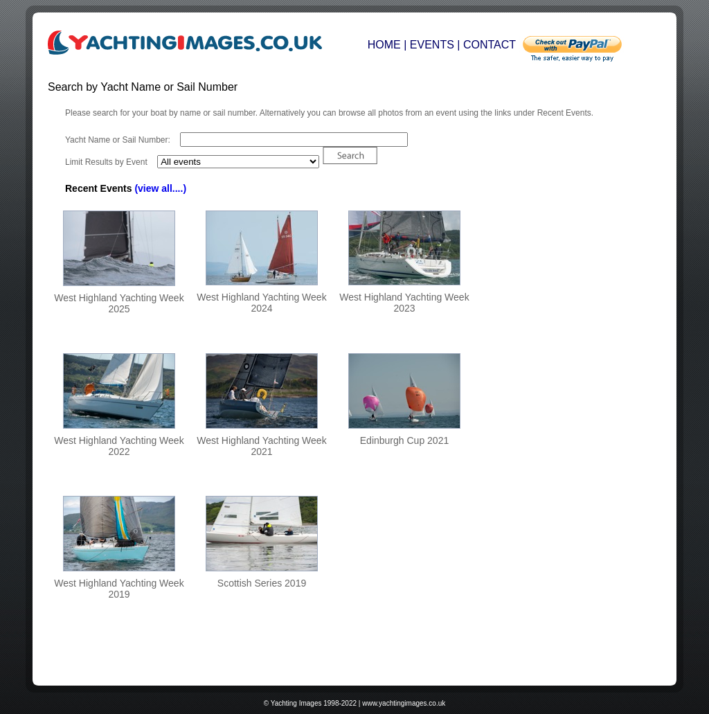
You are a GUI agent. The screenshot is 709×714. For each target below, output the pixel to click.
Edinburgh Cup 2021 (404, 440)
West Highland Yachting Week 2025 (118, 303)
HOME (384, 45)
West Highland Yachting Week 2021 (261, 446)
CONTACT (489, 45)
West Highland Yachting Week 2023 (404, 303)
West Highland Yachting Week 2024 (261, 303)
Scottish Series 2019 (261, 583)
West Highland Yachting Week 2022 (118, 446)
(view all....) (160, 188)
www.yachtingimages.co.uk (403, 703)
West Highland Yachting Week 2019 (118, 589)
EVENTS (432, 45)
